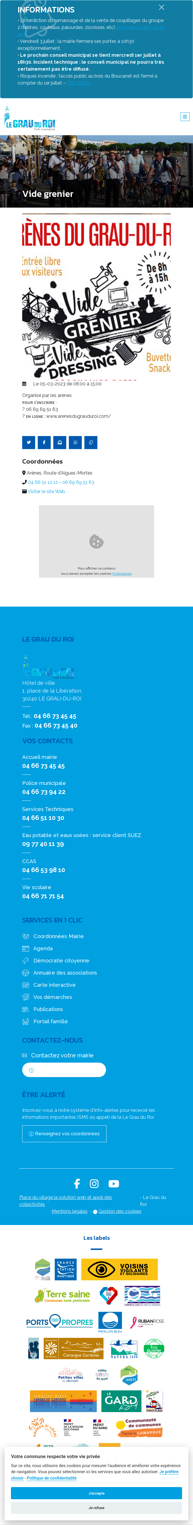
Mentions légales (70, 1211)
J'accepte (96, 1493)
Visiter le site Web (46, 491)
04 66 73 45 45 (55, 716)
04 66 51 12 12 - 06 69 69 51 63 (61, 482)
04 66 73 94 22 (44, 791)
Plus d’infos (79, 83)
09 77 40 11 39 (43, 843)
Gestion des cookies (120, 1211)
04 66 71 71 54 (43, 896)
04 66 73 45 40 (56, 725)
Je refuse (96, 1508)
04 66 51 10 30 (43, 817)
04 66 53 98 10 (43, 870)
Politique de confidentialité (52, 1478)
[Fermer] (161, 7)
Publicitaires (122, 574)
